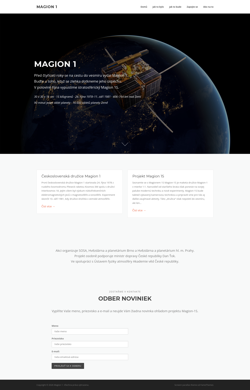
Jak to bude (175, 6)
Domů (144, 6)
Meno (55, 325)
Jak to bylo (158, 6)
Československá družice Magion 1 (70, 176)
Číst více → (48, 206)
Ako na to (208, 6)
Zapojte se (192, 6)
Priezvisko (58, 338)
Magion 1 (47, 6)
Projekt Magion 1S (148, 176)
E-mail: (56, 351)
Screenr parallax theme (185, 384)
